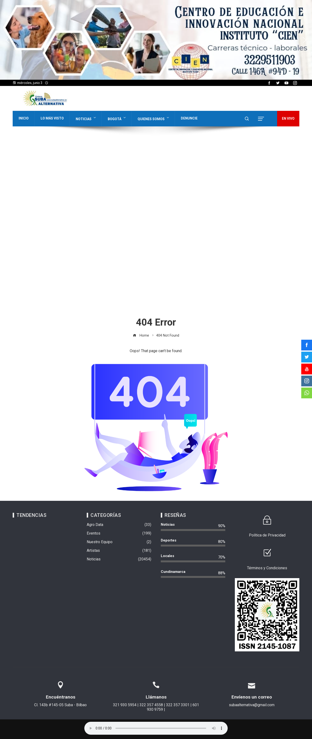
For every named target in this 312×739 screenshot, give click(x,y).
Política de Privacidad (267, 535)
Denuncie (189, 118)
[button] (7, 40)
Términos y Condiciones (267, 568)
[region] (156, 40)
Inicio (24, 118)
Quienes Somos (154, 118)
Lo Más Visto (52, 118)
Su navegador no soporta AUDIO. (156, 728)
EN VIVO (288, 118)
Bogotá (117, 118)
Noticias (86, 118)
